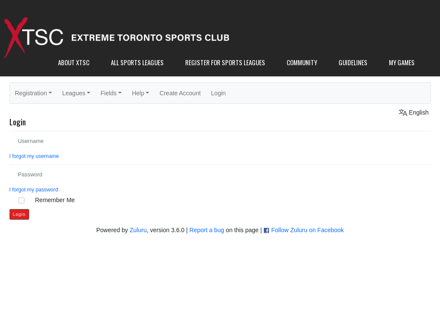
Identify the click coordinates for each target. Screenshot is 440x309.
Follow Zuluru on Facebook (307, 230)
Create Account (180, 93)
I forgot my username (34, 156)
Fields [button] (108, 93)
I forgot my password (33, 190)
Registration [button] (31, 93)
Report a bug (206, 230)
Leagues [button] (74, 93)
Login (218, 93)
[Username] (220, 141)
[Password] (220, 174)
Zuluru (138, 230)
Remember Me (55, 200)
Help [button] (138, 93)
